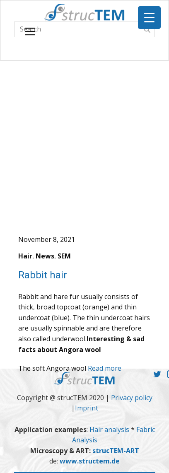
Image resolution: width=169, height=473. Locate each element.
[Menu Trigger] (149, 17)
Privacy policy (131, 397)
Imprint (86, 408)
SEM (64, 256)
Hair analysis (110, 429)
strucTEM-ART (115, 450)
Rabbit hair (42, 275)
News (45, 256)
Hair (25, 256)
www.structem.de (90, 461)
